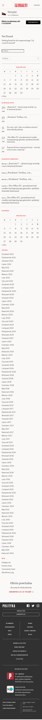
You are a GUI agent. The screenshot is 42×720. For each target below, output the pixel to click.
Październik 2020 (9, 291)
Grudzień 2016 (8, 446)
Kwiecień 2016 (8, 472)
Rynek (30, 623)
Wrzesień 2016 (8, 456)
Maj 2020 (6, 308)
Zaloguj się (6, 562)
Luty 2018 (6, 399)
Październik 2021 (9, 257)
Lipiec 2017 (6, 422)
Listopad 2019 (8, 328)
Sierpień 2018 (7, 378)
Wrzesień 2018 (8, 375)
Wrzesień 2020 (8, 294)
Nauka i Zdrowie (30, 631)
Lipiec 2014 (6, 543)
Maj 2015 (5, 509)
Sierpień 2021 (7, 261)
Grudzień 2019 (8, 325)
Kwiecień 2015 (8, 513)
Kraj (9, 631)
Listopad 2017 (7, 409)
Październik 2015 (9, 493)
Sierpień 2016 (7, 459)
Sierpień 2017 (7, 419)
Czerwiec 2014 (8, 546)
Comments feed (8, 569)
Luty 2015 (6, 519)
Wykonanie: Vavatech (28, 706)
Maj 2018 (5, 388)
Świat (10, 634)
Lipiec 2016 (6, 462)
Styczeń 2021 (7, 281)
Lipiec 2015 (6, 503)
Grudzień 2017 (8, 405)
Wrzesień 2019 (8, 335)
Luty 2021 (6, 278)
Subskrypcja (21, 614)
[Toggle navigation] (3, 5)
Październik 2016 (9, 452)
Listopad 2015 (7, 489)
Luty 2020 (6, 318)
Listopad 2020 (8, 288)
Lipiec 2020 (7, 301)
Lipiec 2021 (6, 264)
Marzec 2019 (7, 355)
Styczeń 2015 (7, 523)
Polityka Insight (8, 705)
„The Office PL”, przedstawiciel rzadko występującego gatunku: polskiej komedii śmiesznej (20, 188)
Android (21, 674)
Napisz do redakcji (19, 651)
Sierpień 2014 (7, 540)
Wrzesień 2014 (8, 536)
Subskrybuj (33, 22)
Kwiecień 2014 (8, 553)
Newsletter (21, 611)
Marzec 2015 (7, 516)
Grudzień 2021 (8, 254)
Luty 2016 (6, 479)
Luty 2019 (6, 358)
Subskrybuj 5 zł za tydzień (20, 592)
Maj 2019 (5, 348)
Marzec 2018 (7, 395)
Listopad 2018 (8, 368)
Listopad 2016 (8, 449)
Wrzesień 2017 (8, 415)
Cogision (29, 702)
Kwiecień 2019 (8, 351)
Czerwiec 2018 (8, 385)
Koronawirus (10, 627)
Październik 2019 (9, 331)
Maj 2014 (5, 550)
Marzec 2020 (7, 315)
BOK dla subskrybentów (19, 655)
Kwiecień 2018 (8, 392)
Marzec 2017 (7, 435)
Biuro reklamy (19, 647)
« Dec (4, 96)
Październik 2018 (9, 372)
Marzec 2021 (7, 274)
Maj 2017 (5, 429)
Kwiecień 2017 (8, 432)
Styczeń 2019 (7, 362)
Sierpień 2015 (7, 499)
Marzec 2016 (7, 476)
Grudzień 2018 (8, 365)
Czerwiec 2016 (8, 466)
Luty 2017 (6, 439)
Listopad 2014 (7, 530)
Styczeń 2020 (7, 321)
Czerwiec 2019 (8, 345)
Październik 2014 (9, 533)
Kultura (30, 627)
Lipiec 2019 (6, 341)
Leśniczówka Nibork (9, 708)
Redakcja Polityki (19, 643)
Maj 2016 (5, 469)
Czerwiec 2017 (8, 425)
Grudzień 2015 (8, 486)
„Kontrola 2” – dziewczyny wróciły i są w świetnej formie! (21, 164)
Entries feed (7, 566)
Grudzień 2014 (8, 526)
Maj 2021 (5, 267)
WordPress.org (8, 572)
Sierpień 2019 (7, 338)
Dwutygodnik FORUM (9, 702)
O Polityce (19, 659)
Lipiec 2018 (6, 382)
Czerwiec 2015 (8, 506)
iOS (16, 674)
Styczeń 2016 (7, 483)
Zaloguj (37, 5)
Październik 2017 (9, 412)
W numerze (10, 623)
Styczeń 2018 (7, 402)
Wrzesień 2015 (8, 496)
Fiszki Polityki (20, 687)
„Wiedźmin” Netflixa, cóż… (19, 172)
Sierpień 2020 (8, 298)
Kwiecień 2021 (8, 271)
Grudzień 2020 (8, 284)
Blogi (30, 634)
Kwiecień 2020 (8, 311)
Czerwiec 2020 (8, 304)
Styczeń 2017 (7, 442)
